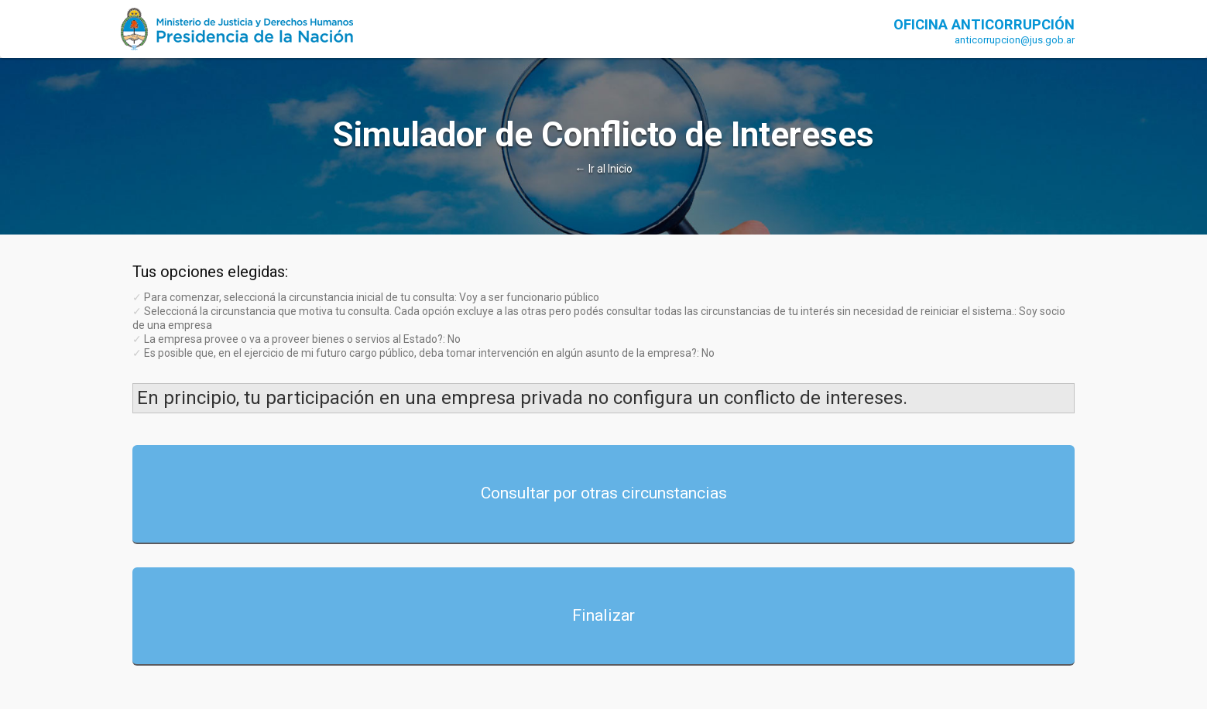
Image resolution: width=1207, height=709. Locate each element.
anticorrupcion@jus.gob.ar (1015, 40)
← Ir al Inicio (604, 169)
